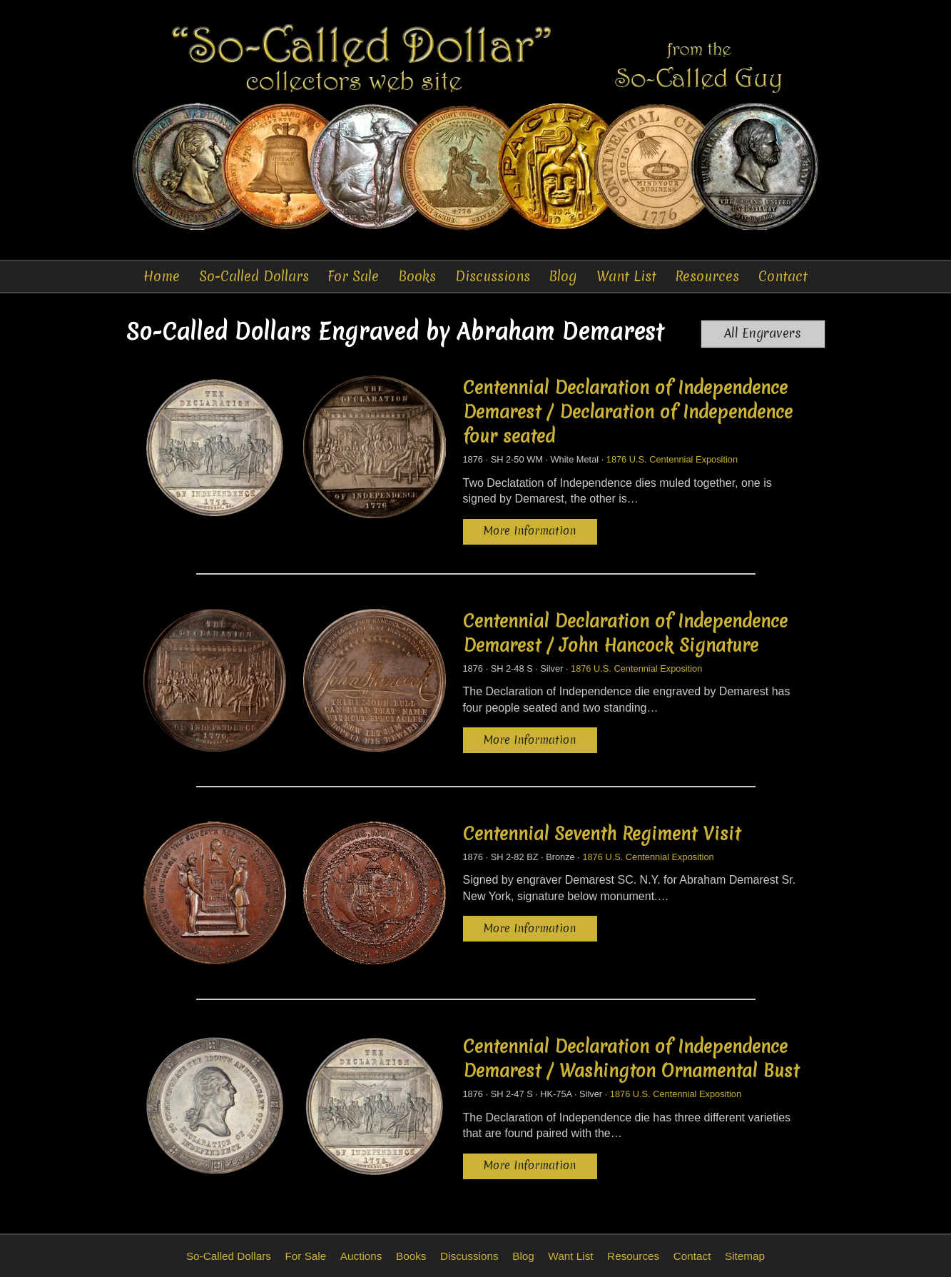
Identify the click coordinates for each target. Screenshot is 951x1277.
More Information (530, 530)
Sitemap (745, 1256)
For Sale (353, 276)
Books (417, 276)
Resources (707, 276)
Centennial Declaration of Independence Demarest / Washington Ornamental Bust (631, 1058)
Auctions (361, 1256)
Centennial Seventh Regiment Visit (602, 834)
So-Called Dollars (254, 276)
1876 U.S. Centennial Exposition (672, 459)
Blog (563, 276)
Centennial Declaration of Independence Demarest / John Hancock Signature (625, 633)
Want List (626, 276)
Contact (783, 276)
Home (161, 276)
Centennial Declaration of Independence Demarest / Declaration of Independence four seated (628, 411)
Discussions (492, 276)
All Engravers (762, 333)
